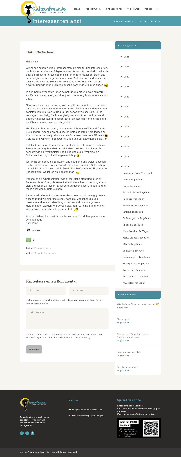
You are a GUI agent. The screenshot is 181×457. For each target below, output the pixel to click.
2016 (126, 156)
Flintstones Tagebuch (136, 205)
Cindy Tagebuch (132, 179)
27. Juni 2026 (123, 322)
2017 (126, 146)
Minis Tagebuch (132, 244)
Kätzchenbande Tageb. (136, 231)
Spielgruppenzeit (128, 367)
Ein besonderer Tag (129, 352)
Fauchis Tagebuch (134, 198)
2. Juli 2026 (122, 307)
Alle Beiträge (127, 21)
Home (115, 21)
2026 (126, 56)
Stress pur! (123, 319)
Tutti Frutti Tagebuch (45, 52)
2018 (126, 136)
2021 (126, 106)
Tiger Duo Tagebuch (135, 270)
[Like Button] (28, 240)
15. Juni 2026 (123, 355)
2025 (126, 66)
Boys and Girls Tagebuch (138, 173)
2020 (126, 116)
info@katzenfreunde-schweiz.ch (87, 410)
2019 (126, 126)
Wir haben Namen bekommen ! (138, 304)
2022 (126, 96)
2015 (30, 52)
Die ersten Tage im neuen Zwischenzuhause (133, 335)
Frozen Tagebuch (133, 224)
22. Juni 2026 (123, 340)
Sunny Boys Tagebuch (136, 263)
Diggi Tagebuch (132, 186)
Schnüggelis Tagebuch (136, 257)
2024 (127, 76)
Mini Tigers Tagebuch (136, 237)
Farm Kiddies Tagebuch (137, 192)
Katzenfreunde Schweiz (33, 452)
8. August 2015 (43, 248)
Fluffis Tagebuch (133, 211)
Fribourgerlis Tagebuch (137, 218)
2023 (126, 86)
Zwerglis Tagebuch (134, 282)
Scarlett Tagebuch (134, 250)
